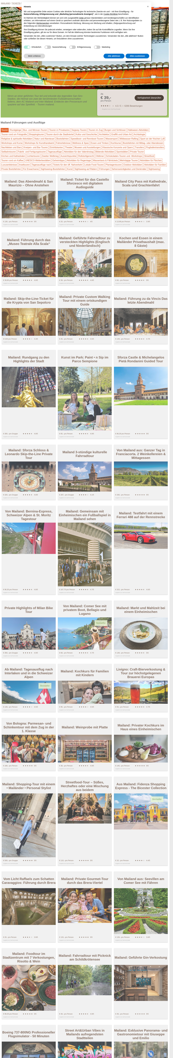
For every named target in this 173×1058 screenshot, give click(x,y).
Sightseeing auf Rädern (86, 169)
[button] (148, 6)
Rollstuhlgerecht (86, 156)
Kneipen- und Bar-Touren (36, 147)
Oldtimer (100, 156)
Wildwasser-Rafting (129, 139)
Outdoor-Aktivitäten (133, 165)
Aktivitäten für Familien (155, 165)
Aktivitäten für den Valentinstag (78, 152)
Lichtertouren (33, 156)
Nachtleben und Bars (11, 147)
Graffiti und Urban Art (121, 134)
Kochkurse (116, 143)
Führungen (104, 169)
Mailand (5, 3)
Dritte (81, 18)
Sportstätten (122, 152)
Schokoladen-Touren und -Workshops (124, 156)
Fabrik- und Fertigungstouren (32, 152)
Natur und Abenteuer (44, 139)
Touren (4, 130)
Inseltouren (24, 165)
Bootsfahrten (62, 139)
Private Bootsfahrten (11, 169)
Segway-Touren (79, 130)
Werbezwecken (42, 23)
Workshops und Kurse (12, 143)
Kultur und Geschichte (86, 134)
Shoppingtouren (36, 134)
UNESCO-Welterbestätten (37, 160)
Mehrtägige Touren (129, 160)
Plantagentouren (114, 165)
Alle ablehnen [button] (114, 56)
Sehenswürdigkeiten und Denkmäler (129, 169)
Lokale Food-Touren (94, 165)
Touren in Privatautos (59, 130)
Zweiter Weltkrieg (50, 156)
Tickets (16, 3)
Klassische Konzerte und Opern (117, 147)
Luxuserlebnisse (9, 165)
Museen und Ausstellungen (87, 147)
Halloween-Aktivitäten (138, 130)
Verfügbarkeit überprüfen (149, 98)
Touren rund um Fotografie (14, 134)
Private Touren (137, 152)
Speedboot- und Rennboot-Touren (87, 139)
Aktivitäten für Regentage (79, 160)
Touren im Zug (95, 130)
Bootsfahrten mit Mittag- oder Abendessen (143, 143)
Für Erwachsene (31, 169)
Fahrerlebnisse (63, 143)
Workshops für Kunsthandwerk (39, 143)
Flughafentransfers (155, 147)
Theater (68, 147)
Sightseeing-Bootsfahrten (53, 169)
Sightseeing (154, 169)
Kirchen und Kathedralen (13, 156)
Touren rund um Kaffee (12, 160)
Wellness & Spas (80, 143)
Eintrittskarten (56, 147)
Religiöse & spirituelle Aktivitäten (16, 139)
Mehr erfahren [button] (34, 56)
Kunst (70, 169)
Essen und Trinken (100, 143)
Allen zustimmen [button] (137, 56)
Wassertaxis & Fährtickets (105, 160)
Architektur (104, 134)
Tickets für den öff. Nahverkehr (67, 165)
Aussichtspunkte (68, 156)
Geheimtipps (58, 160)
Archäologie (139, 134)
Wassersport (112, 139)
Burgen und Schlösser (115, 130)
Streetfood (149, 156)
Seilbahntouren (8, 152)
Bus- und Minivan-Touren (35, 130)
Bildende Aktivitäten (105, 152)
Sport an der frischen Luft (152, 139)
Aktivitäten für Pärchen (151, 160)
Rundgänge (15, 130)
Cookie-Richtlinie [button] (111, 14)
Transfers (139, 147)
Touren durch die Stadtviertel (60, 134)
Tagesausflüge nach (41, 165)
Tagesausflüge (55, 152)
